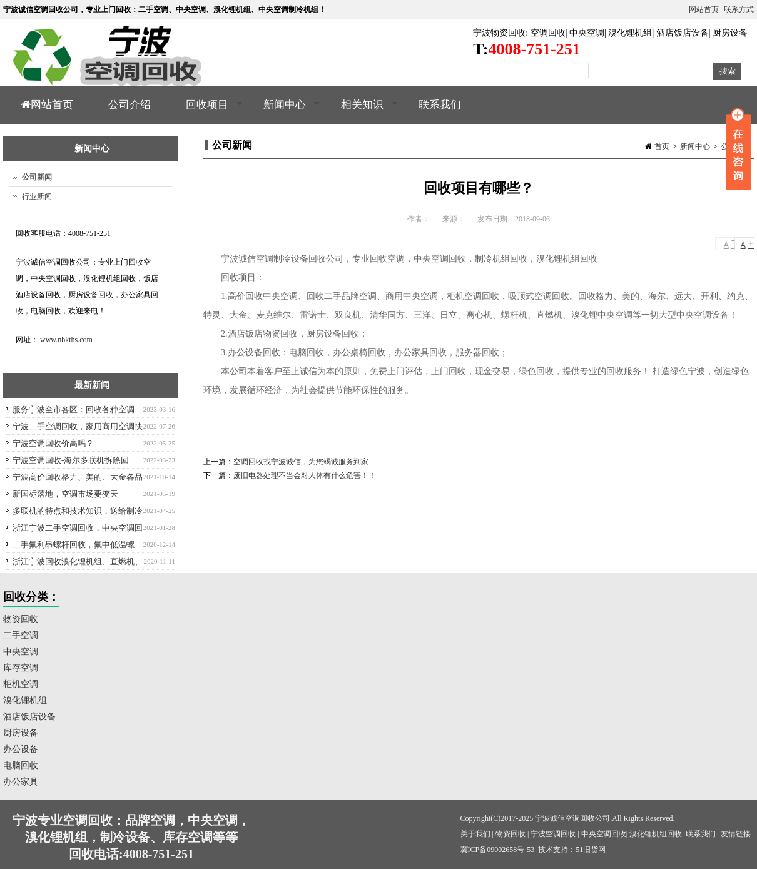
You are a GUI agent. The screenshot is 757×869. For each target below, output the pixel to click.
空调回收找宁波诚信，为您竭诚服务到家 (300, 461)
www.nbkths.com (66, 339)
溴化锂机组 (630, 33)
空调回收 (548, 33)
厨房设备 (730, 33)
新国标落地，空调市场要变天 (65, 494)
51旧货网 (591, 849)
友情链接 (736, 834)
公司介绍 (129, 105)
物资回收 (20, 619)
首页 (661, 146)
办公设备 (20, 749)
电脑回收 (20, 765)
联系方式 (739, 9)
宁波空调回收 (553, 834)
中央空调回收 (603, 834)
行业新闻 (37, 196)
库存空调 (20, 668)
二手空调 (20, 635)
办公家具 (20, 781)
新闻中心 (283, 111)
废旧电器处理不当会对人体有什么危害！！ (304, 475)
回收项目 (205, 111)
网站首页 (704, 9)
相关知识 (360, 111)
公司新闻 (37, 177)
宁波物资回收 (499, 33)
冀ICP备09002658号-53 (497, 849)
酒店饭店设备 (682, 33)
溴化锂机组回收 (655, 834)
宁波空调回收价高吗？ (53, 443)
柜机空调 (20, 684)
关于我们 (475, 834)
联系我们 (440, 105)
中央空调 (586, 33)
